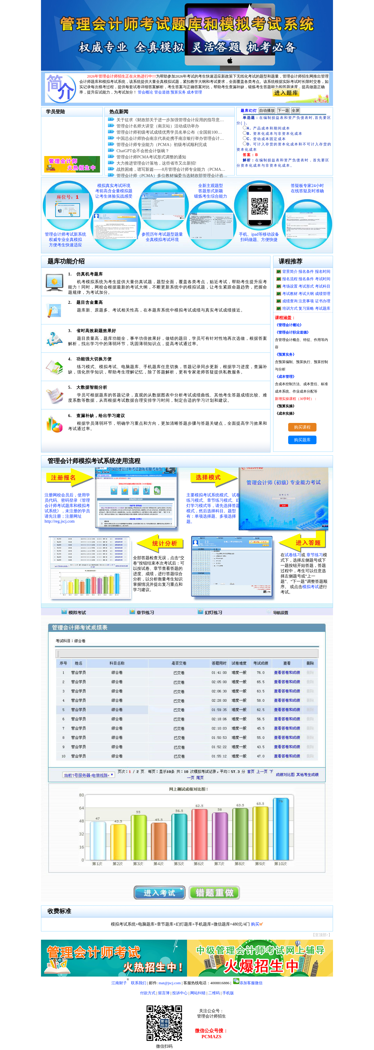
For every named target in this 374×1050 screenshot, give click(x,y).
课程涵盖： (285, 318)
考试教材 (290, 293)
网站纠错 (198, 993)
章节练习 (314, 555)
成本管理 (194, 92)
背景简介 (290, 271)
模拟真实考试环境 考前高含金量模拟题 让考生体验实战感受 (113, 190)
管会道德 (162, 92)
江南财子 (119, 983)
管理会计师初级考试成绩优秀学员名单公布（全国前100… (169, 132)
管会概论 (145, 92)
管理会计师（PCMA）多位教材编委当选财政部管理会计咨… (172, 175)
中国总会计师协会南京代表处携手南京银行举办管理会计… (170, 138)
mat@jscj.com (170, 983)
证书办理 (322, 301)
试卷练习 (293, 555)
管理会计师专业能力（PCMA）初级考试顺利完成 (162, 144)
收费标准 (59, 911)
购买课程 (302, 427)
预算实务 (178, 92)
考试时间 (322, 279)
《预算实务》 (285, 354)
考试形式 (306, 286)
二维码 (214, 993)
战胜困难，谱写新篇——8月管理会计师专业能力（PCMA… (171, 169)
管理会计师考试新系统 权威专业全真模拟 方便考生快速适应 (65, 239)
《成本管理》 (285, 377)
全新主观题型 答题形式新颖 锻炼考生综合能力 (210, 190)
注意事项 (306, 301)
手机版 (228, 993)
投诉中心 (180, 993)
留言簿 (164, 993)
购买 (255, 924)
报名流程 (290, 279)
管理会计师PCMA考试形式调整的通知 (151, 157)
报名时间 (322, 271)
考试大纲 (306, 293)
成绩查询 (290, 301)
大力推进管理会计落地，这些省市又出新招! (156, 163)
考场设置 (290, 286)
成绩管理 (322, 293)
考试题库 (322, 308)
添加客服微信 (251, 983)
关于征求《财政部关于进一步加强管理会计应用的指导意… (170, 120)
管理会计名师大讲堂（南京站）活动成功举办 (158, 126)
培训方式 (290, 308)
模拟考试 (310, 587)
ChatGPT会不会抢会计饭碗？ (143, 151)
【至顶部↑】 (321, 935)
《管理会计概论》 (289, 325)
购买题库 (302, 440)
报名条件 (306, 271)
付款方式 (147, 993)
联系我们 (138, 983)
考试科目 (322, 286)
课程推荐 (290, 261)
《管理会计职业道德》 (292, 332)
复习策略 (306, 308)
